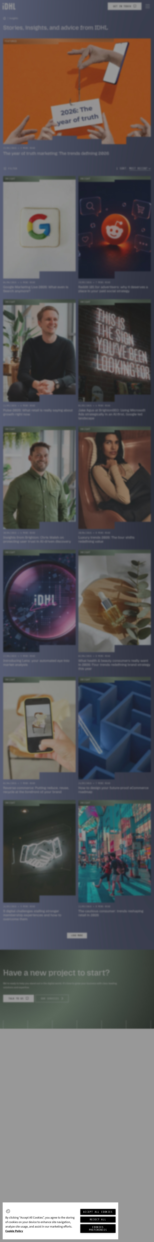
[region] (60, 1220)
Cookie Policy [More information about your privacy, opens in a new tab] (14, 1231)
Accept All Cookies (97, 1211)
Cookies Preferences (98, 1228)
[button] (8, 1211)
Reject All (98, 1219)
